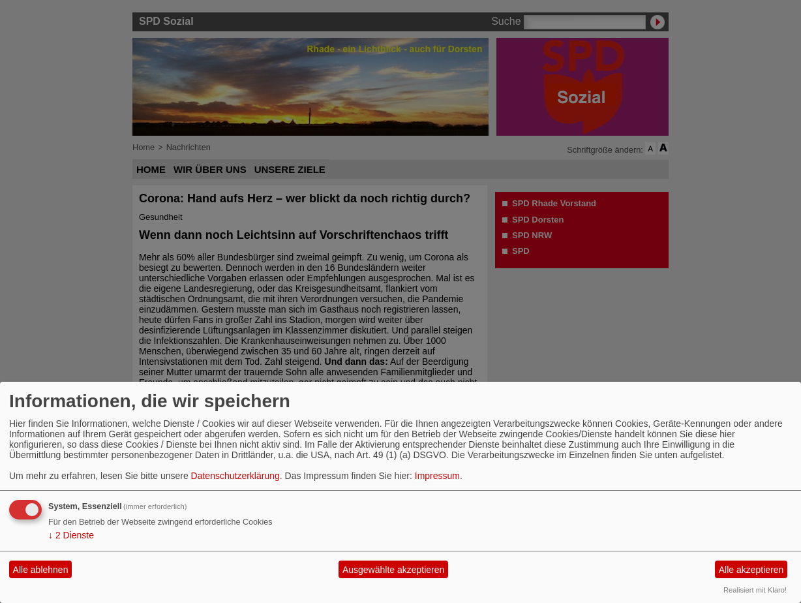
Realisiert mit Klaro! (755, 590)
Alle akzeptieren (751, 569)
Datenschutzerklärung (235, 476)
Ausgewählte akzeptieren (393, 569)
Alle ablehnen (40, 569)
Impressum (437, 476)
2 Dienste (71, 535)
